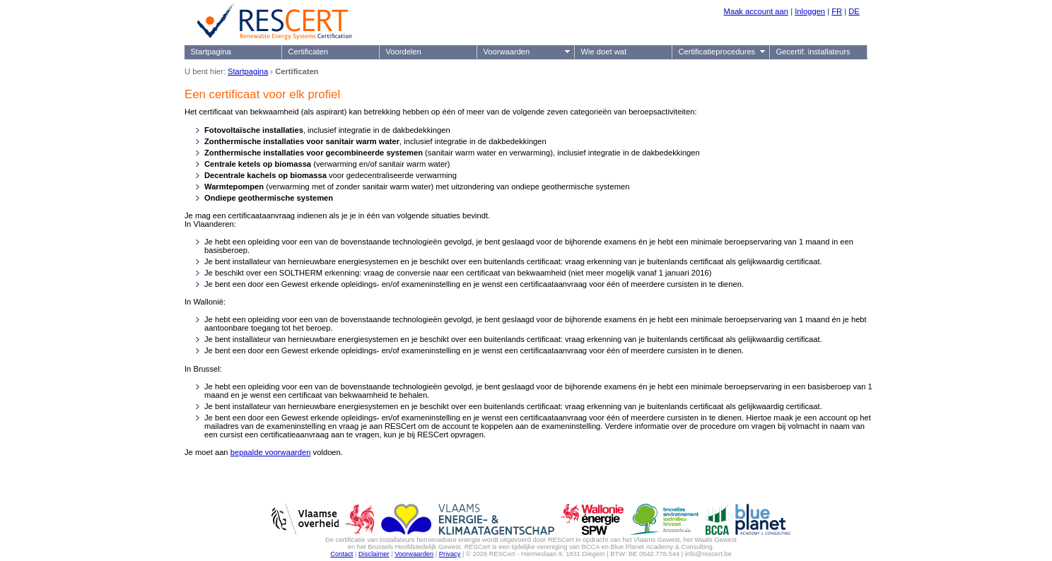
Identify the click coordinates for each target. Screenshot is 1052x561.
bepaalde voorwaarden (270, 452)
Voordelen (403, 51)
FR (836, 11)
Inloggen (810, 11)
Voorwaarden (506, 51)
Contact (341, 553)
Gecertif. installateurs (813, 51)
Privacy (450, 553)
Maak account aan (756, 11)
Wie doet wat (603, 51)
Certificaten (308, 51)
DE (854, 11)
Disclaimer (374, 553)
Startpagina (210, 51)
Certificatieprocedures (716, 51)
